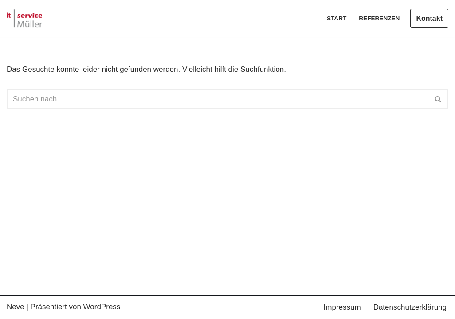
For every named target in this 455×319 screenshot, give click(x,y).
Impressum (342, 307)
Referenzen (379, 18)
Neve (15, 307)
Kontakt (429, 18)
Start (336, 18)
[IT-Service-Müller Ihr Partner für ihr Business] (24, 18)
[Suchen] (217, 99)
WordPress (102, 307)
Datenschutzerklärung (410, 307)
